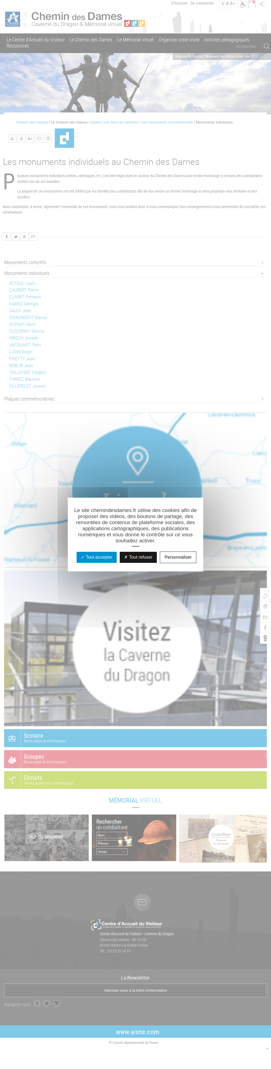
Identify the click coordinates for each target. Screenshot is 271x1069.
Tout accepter (96, 557)
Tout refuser (138, 557)
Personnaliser (178, 557)
